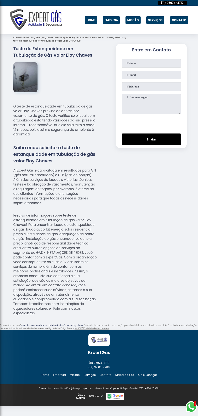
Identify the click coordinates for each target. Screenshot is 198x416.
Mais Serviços (148, 375)
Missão (133, 20)
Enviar (151, 139)
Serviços (155, 20)
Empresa (111, 20)
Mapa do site (124, 375)
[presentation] (151, 123)
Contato (179, 20)
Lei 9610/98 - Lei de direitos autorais (92, 328)
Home (91, 20)
